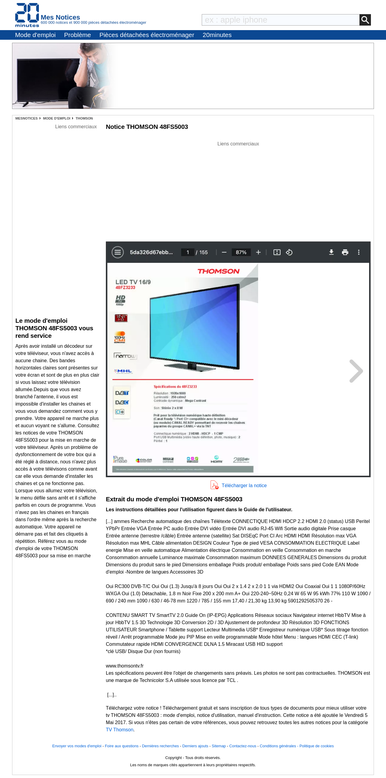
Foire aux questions (122, 746)
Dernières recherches (160, 746)
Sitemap (219, 746)
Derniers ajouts (195, 746)
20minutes (217, 34)
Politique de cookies (316, 746)
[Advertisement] (238, 190)
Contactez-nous (242, 746)
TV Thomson (119, 729)
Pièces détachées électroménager (147, 34)
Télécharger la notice (244, 485)
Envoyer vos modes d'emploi (76, 746)
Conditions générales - (279, 746)
